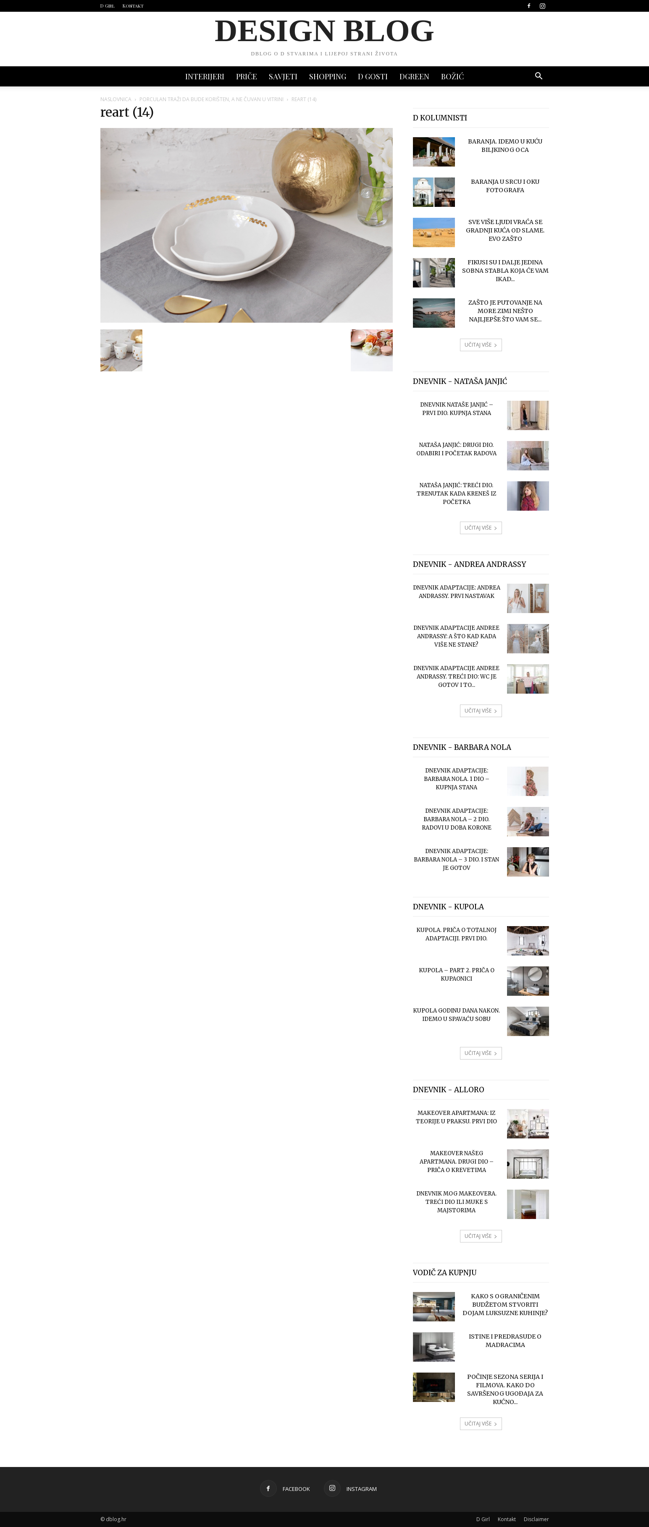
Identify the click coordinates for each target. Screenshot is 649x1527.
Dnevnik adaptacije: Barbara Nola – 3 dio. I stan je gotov (456, 860)
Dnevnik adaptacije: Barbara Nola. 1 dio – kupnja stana (456, 779)
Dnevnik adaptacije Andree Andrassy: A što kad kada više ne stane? (456, 636)
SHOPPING (327, 76)
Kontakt (133, 6)
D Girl (107, 6)
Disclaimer (536, 1519)
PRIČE (246, 76)
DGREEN (414, 76)
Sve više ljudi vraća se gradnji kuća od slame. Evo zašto (505, 230)
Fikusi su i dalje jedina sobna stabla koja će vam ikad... (505, 270)
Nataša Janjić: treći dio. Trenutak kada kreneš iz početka (456, 494)
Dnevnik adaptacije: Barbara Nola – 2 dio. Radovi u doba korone (456, 819)
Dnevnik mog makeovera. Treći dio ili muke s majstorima (456, 1202)
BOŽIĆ (452, 76)
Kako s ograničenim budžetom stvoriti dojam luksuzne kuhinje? (505, 1304)
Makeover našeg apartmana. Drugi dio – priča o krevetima (457, 1162)
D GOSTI (373, 76)
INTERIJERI (204, 76)
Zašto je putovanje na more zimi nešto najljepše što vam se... (505, 311)
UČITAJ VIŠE (481, 344)
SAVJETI (283, 76)
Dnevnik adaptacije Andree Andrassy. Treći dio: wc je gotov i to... (456, 677)
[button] (539, 77)
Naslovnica (115, 99)
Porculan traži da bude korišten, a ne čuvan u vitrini (211, 99)
